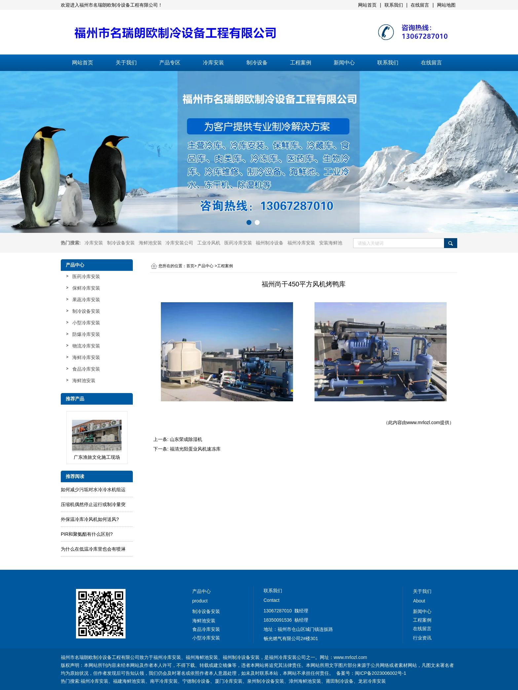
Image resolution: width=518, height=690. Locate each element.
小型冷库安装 (86, 322)
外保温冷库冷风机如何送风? (90, 519)
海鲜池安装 (150, 242)
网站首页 (82, 62)
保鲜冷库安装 (86, 288)
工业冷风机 (208, 242)
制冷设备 (257, 62)
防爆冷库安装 (86, 334)
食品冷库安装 (86, 369)
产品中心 (205, 266)
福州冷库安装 (301, 242)
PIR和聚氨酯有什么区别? (87, 534)
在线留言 (431, 62)
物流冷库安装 (86, 345)
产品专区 (169, 62)
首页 (190, 266)
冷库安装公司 (179, 242)
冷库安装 (213, 62)
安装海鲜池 (330, 242)
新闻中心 (344, 62)
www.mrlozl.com (423, 422)
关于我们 (126, 62)
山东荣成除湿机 (186, 439)
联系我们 (387, 62)
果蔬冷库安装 (86, 299)
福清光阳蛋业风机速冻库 (195, 449)
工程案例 (300, 62)
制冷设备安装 (121, 242)
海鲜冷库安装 (86, 357)
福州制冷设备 (269, 242)
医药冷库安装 (238, 242)
